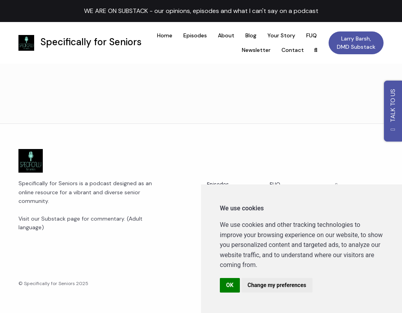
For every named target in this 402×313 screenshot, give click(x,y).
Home (164, 35)
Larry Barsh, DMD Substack (356, 42)
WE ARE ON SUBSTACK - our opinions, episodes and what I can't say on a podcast (201, 11)
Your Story (281, 35)
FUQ (311, 35)
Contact (292, 49)
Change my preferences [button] (277, 285)
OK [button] (230, 285)
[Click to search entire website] (316, 50)
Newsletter (256, 49)
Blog (250, 35)
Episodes (195, 35)
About (226, 35)
